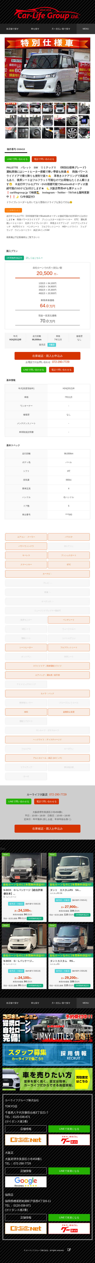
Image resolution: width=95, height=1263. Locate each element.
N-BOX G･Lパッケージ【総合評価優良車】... (23, 892)
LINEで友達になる (69, 1128)
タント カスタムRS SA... (65, 890)
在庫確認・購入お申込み (47, 355)
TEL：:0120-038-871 (18, 1205)
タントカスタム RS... (62, 961)
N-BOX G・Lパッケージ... (18, 961)
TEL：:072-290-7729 (18, 1163)
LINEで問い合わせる (17, 159)
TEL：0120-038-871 (17, 1116)
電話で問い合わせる (44, 159)
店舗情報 (25, 1128)
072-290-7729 (61, 361)
